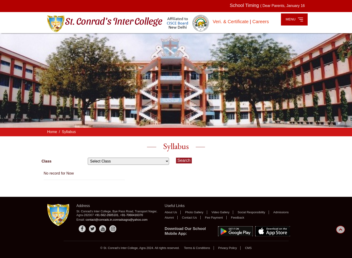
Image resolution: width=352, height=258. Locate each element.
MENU (294, 19)
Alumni (169, 217)
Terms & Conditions (197, 248)
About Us (171, 212)
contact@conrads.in (99, 219)
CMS (248, 248)
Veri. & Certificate (231, 21)
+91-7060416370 (131, 215)
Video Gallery (221, 212)
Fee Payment (214, 217)
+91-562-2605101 (107, 215)
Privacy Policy (227, 248)
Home (52, 132)
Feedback (237, 217)
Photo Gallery (194, 212)
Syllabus (69, 132)
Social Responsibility (251, 212)
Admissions (281, 212)
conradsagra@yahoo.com (130, 219)
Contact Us (189, 217)
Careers (260, 21)
